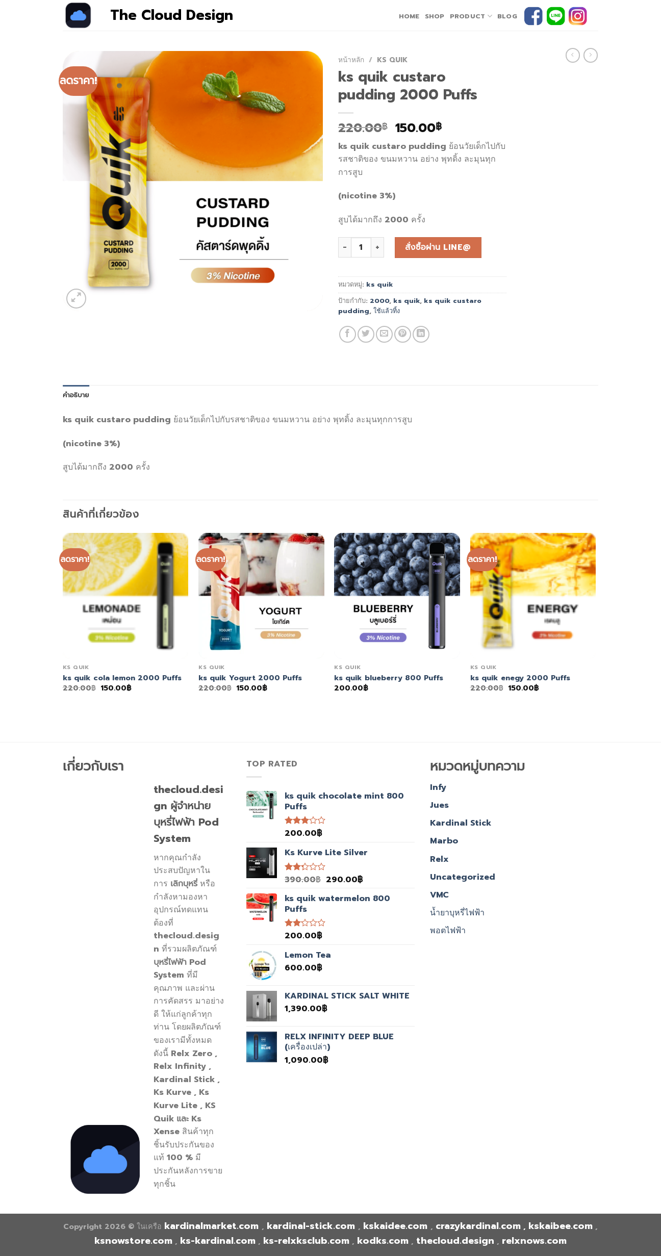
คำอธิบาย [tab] (76, 395)
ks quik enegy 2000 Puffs (520, 678)
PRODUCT (471, 16)
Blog (507, 16)
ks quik (392, 60)
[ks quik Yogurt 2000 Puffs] (261, 596)
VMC (439, 895)
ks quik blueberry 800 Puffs (388, 678)
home (409, 16)
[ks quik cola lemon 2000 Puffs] (126, 596)
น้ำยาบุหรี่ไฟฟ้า (457, 913)
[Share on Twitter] (366, 334)
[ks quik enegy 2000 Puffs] (533, 596)
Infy (438, 787)
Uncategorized (462, 877)
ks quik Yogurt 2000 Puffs (250, 678)
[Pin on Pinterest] (402, 334)
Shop (435, 16)
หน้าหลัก (351, 60)
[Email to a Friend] (384, 334)
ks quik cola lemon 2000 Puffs (122, 678)
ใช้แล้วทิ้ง (386, 311)
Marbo (444, 841)
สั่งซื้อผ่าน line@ (438, 247)
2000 (379, 300)
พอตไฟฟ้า (448, 931)
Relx (439, 859)
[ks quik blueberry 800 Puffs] (397, 596)
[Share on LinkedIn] (421, 334)
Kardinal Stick (460, 823)
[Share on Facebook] (347, 334)
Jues (439, 805)
